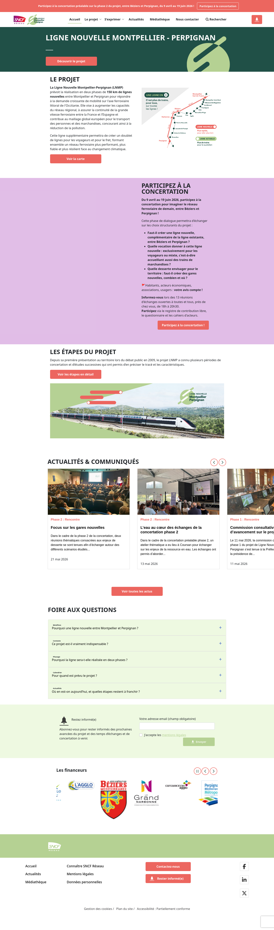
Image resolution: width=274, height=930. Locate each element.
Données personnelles (84, 882)
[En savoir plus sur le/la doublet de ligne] (183, 120)
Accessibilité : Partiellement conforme (163, 909)
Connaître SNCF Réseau (85, 866)
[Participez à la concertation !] (183, 325)
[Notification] (257, 19)
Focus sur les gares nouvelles (78, 527)
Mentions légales (80, 874)
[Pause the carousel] (197, 771)
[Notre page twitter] (244, 893)
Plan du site (124, 909)
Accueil (74, 19)
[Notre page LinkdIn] (244, 880)
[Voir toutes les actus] (137, 591)
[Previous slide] (214, 462)
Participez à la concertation (217, 6)
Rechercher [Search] (215, 19)
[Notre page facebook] (244, 867)
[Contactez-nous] (168, 866)
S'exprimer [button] (114, 19)
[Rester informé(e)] (168, 878)
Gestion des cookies (98, 909)
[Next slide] (222, 462)
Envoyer (198, 742)
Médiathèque (160, 19)
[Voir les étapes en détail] (75, 374)
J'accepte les (165, 735)
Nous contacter (187, 19)
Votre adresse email (153, 719)
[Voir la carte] (75, 158)
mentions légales (174, 735)
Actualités (136, 19)
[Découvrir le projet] (71, 61)
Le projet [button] (93, 19)
